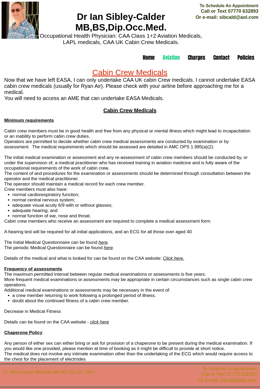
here (102, 242)
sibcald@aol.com (238, 17)
